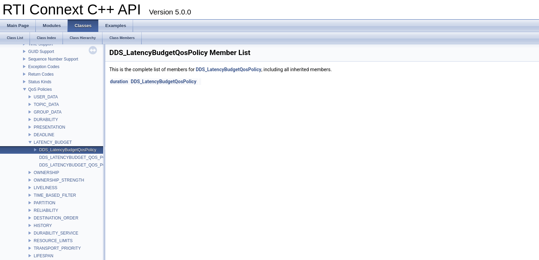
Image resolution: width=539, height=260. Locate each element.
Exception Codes (43, 66)
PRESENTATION (49, 127)
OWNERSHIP (46, 172)
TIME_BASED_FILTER (55, 195)
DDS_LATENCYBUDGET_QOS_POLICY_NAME (84, 165)
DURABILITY (46, 119)
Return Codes (41, 74)
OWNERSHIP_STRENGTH (59, 180)
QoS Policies (40, 89)
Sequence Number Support (53, 59)
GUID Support (41, 51)
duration (119, 81)
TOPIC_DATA (46, 104)
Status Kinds (39, 81)
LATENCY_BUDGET (53, 142)
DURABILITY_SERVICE (56, 233)
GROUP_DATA (48, 112)
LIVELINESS (45, 187)
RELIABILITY (46, 210)
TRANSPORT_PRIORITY (57, 248)
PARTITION (44, 203)
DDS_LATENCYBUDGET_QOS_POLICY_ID (80, 157)
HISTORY (43, 225)
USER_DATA (46, 97)
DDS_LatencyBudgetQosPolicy (67, 150)
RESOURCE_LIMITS (53, 240)
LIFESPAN (43, 255)
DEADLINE (44, 134)
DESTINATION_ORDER (56, 218)
